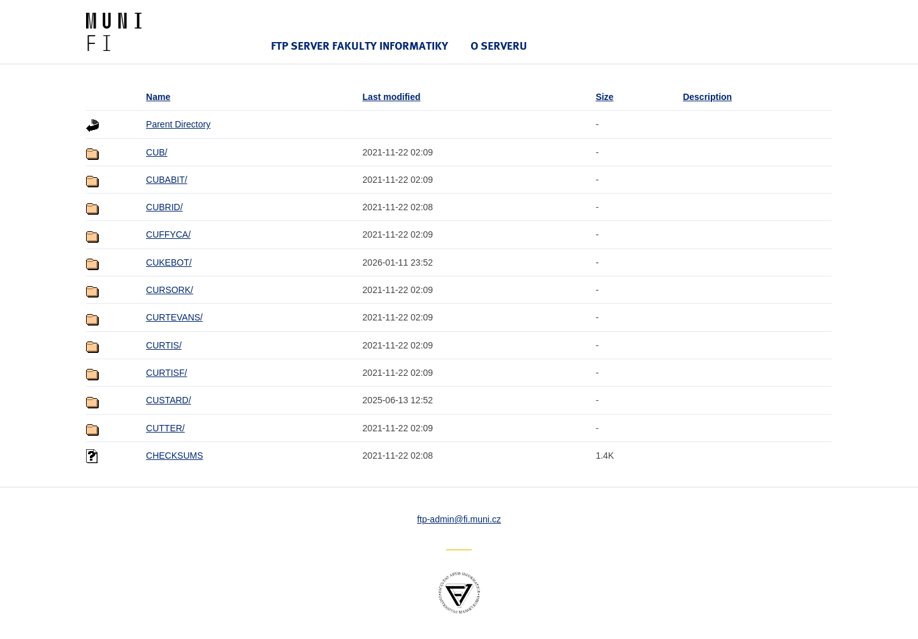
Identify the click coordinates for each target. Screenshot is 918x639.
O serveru (498, 45)
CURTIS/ (164, 345)
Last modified (392, 97)
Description (707, 97)
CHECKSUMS (174, 455)
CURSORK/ (169, 290)
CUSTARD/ (168, 400)
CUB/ (156, 152)
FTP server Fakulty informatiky (359, 45)
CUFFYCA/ (168, 234)
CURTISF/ (166, 373)
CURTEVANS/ (174, 317)
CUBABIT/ (166, 180)
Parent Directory (178, 124)
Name (158, 97)
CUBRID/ (164, 207)
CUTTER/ (165, 428)
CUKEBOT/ (169, 262)
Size (604, 97)
